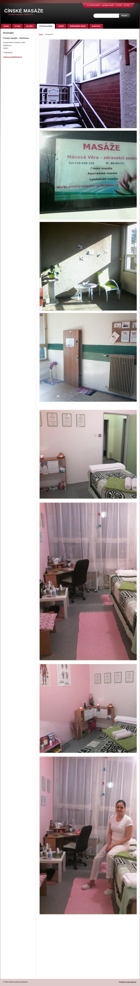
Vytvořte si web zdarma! (127, 982)
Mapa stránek (109, 5)
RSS (120, 5)
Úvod (41, 34)
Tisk (127, 5)
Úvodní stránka (94, 5)
